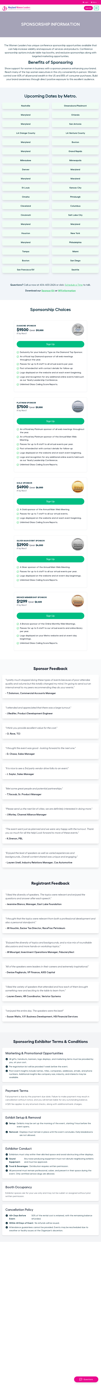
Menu (93, 2)
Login (85, 2)
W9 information (67, 297)
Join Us (88, 8)
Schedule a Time (74, 292)
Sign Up (50, 351)
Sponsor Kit (48, 297)
